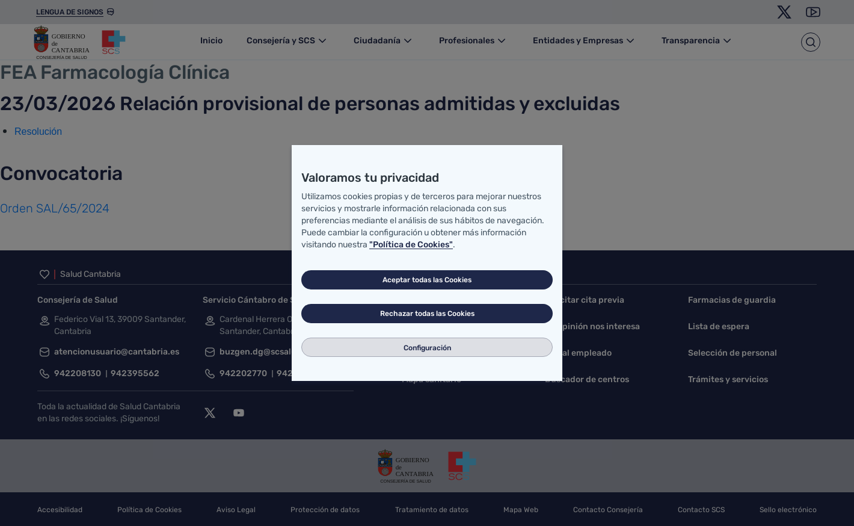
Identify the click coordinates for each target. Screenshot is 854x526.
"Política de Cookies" (411, 245)
